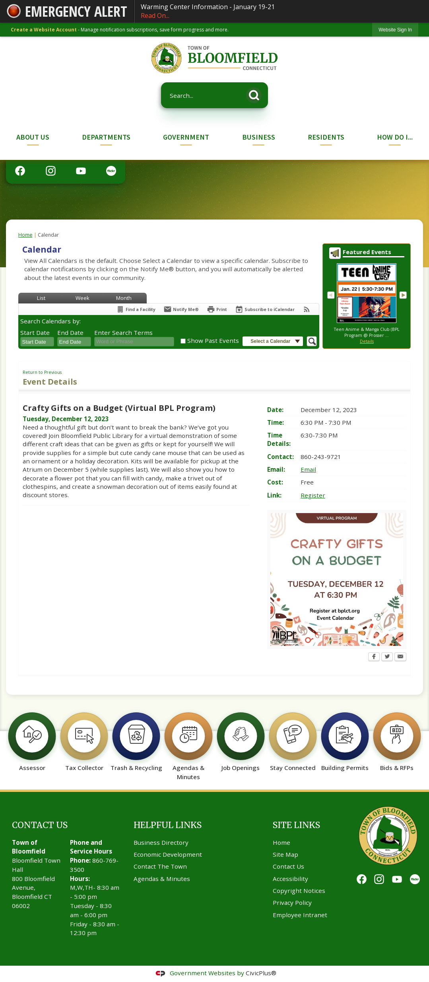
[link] (395, 30)
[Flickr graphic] (111, 171)
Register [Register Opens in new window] (313, 495)
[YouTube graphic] (81, 171)
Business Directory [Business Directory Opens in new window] (161, 842)
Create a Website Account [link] (44, 29)
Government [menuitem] (186, 137)
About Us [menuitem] (32, 137)
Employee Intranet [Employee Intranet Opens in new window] (300, 915)
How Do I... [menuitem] (395, 137)
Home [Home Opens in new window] (281, 842)
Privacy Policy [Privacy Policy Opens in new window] (292, 902)
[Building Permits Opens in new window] (345, 737)
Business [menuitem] (258, 137)
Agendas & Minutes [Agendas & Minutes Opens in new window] (162, 879)
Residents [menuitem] (326, 137)
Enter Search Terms (123, 332)
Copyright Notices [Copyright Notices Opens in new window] (299, 890)
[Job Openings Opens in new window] (241, 737)
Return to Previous (42, 372)
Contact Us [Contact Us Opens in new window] (288, 866)
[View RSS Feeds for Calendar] (307, 309)
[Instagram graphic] (51, 171)
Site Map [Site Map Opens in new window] (285, 854)
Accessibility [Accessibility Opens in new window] (290, 879)
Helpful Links (168, 825)
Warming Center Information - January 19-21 (282, 11)
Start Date (35, 332)
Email (308, 469)
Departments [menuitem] (106, 137)
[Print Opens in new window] (217, 309)
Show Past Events (213, 340)
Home (25, 234)
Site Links (296, 825)
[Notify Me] (181, 309)
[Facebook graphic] (20, 171)
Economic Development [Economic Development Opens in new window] (168, 854)
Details (367, 341)
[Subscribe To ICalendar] (265, 309)
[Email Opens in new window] (400, 657)
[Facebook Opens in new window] (374, 657)
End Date (70, 332)
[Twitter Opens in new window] (387, 657)
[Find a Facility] (135, 309)
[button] (256, 93)
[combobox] (37, 341)
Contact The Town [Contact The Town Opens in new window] (160, 866)
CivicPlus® (261, 973)
